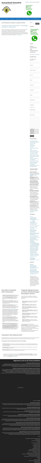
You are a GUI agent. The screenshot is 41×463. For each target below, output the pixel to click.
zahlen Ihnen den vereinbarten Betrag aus (34, 208)
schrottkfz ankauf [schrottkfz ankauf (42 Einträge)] (33, 243)
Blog (23, 18)
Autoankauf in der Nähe (34, 151)
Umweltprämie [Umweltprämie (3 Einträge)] (36, 251)
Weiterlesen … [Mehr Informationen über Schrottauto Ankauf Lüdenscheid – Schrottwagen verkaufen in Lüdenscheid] (20, 34)
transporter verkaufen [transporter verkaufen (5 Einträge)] (32, 251)
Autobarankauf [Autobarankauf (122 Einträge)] (33, 265)
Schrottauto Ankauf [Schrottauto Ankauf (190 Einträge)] (34, 269)
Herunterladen (38, 398)
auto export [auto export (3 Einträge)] (37, 217)
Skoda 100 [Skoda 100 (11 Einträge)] (35, 249)
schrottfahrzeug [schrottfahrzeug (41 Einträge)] (33, 239)
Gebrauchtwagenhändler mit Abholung (34, 447)
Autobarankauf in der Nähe (34, 149)
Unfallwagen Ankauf (37, 460)
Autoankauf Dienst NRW (34, 150)
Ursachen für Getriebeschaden (36, 438)
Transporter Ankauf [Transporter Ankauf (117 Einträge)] (34, 270)
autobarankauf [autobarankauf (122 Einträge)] (33, 217)
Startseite (26, 2)
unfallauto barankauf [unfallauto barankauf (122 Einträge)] (34, 252)
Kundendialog (28, 18)
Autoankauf (6, 18)
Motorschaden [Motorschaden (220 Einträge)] (33, 267)
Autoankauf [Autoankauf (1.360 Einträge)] (33, 264)
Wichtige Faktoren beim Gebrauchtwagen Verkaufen (32, 436)
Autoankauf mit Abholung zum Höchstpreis (34, 448)
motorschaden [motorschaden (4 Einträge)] (36, 225)
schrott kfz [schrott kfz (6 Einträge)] (31, 242)
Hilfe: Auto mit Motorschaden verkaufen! (34, 458)
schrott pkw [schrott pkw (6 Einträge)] (34, 245)
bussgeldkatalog (35, 398)
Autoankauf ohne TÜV (37, 459)
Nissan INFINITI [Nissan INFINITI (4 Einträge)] (34, 233)
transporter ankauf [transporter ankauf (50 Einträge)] (33, 250)
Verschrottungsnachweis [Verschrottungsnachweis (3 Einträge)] (36, 257)
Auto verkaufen (12, 18)
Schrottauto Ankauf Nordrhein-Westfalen (34, 452)
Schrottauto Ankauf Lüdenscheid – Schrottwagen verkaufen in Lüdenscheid (15, 26)
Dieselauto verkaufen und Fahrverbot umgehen (33, 450)
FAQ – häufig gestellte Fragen (35, 18)
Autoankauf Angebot (5, 422)
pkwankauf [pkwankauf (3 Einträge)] (37, 233)
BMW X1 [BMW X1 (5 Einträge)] (37, 220)
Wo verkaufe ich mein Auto (34, 158)
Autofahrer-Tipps (32, 141)
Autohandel (32, 144)
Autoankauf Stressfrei (11, 2)
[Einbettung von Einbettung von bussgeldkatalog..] (20, 385)
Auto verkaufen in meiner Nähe (35, 440)
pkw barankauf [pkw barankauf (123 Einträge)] (33, 234)
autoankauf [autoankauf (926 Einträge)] (33, 216)
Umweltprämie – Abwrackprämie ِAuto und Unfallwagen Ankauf (34, 163)
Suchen (31, 22)
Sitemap (39, 434)
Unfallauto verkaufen (37, 457)
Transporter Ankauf (18, 18)
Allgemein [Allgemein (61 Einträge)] (32, 262)
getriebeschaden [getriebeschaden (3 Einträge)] (34, 224)
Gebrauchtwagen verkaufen (34, 152)
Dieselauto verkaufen (33, 148)
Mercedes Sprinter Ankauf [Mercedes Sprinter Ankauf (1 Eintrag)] (34, 266)
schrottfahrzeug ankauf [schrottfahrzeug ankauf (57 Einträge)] (34, 241)
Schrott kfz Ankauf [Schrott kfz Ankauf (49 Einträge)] (36, 242)
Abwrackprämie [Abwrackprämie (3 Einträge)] (31, 214)
